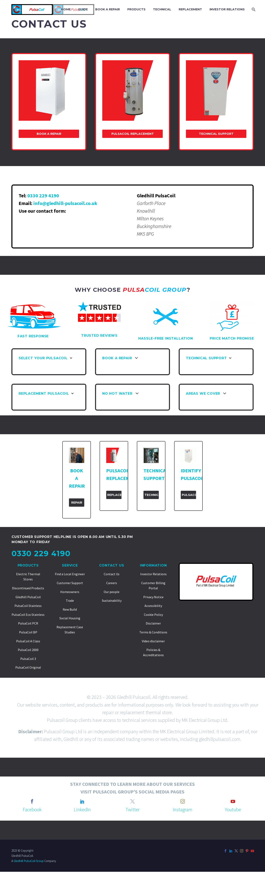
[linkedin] (82, 801)
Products (28, 565)
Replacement (114, 495)
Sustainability (112, 600)
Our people (111, 592)
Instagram (182, 809)
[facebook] (32, 801)
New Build (70, 609)
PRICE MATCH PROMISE (232, 338)
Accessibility (153, 606)
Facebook (32, 809)
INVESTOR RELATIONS (227, 9)
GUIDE (83, 9)
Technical (152, 495)
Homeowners (69, 592)
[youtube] (233, 801)
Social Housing (69, 618)
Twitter (132, 809)
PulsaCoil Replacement (132, 134)
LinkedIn (82, 809)
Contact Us (111, 565)
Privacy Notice (153, 597)
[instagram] (182, 801)
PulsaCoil (189, 495)
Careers (111, 583)
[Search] (253, 9)
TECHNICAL (162, 9)
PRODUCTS (136, 9)
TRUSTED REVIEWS (99, 336)
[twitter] (132, 801)
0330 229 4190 (43, 195)
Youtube (233, 809)
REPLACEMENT (190, 9)
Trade (70, 600)
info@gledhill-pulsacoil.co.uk (65, 203)
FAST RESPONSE (33, 336)
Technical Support (216, 134)
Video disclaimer (153, 641)
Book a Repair (49, 134)
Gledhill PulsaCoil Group (29, 861)
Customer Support (70, 583)
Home (66, 9)
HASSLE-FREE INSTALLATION (165, 338)
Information (153, 565)
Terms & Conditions (153, 632)
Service (70, 565)
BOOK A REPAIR (107, 9)
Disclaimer (153, 623)
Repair (76, 502)
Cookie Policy (153, 615)
